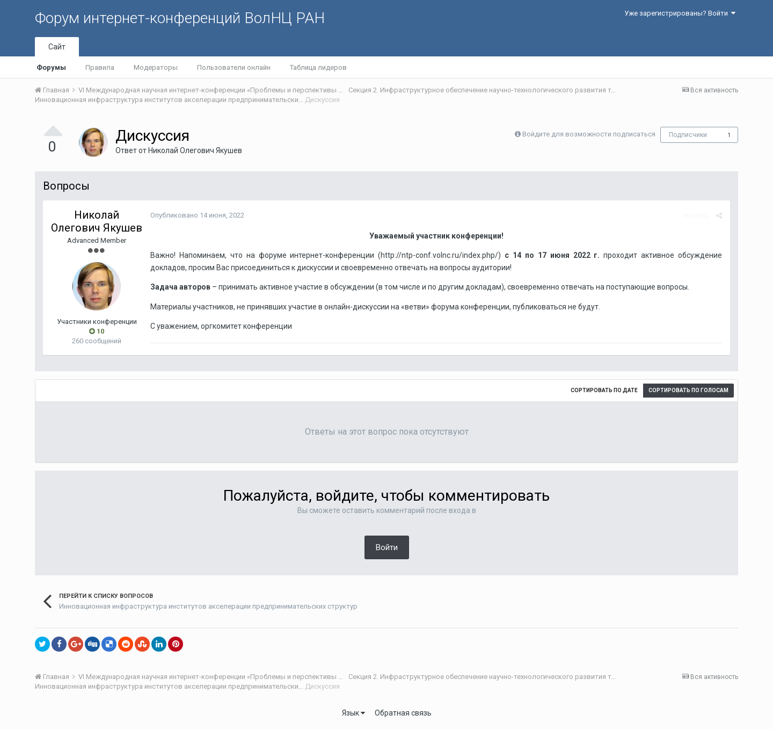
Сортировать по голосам (688, 390)
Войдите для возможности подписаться (588, 134)
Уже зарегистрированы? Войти (679, 13)
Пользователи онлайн (234, 67)
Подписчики (688, 135)
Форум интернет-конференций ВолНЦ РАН (180, 18)
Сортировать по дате (604, 390)
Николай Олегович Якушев (195, 150)
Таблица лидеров (318, 67)
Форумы (51, 67)
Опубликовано (197, 215)
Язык (353, 713)
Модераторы (156, 67)
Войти (387, 547)
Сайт (56, 46)
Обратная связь (403, 713)
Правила (99, 67)
